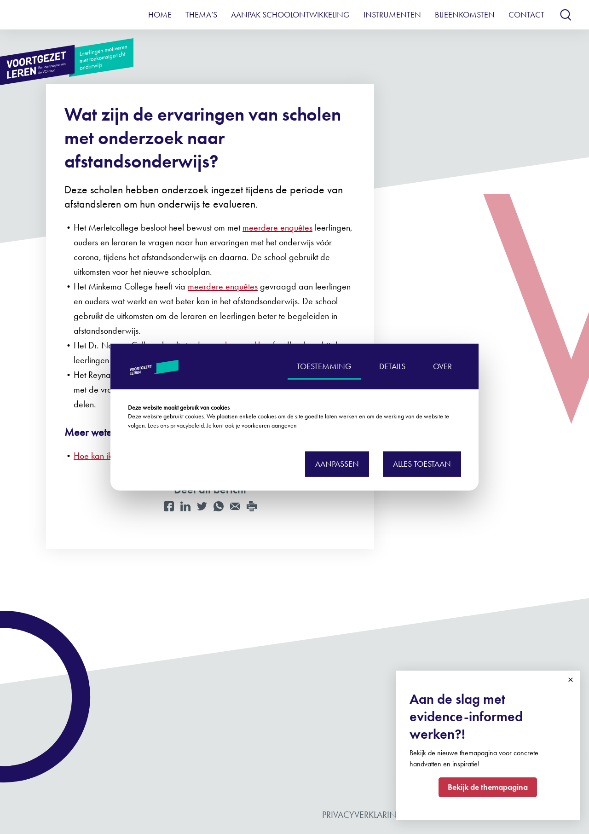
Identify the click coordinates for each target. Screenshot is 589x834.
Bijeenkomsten (465, 14)
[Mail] (235, 506)
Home (160, 14)
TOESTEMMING (324, 366)
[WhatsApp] (219, 506)
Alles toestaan (422, 463)
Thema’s (201, 14)
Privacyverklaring (362, 815)
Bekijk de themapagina (488, 787)
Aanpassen (337, 463)
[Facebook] (169, 506)
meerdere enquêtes (277, 227)
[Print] (252, 506)
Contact (526, 14)
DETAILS (392, 366)
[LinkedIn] (185, 506)
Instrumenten (392, 14)
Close (570, 680)
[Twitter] (202, 506)
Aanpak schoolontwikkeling (290, 14)
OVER (442, 366)
